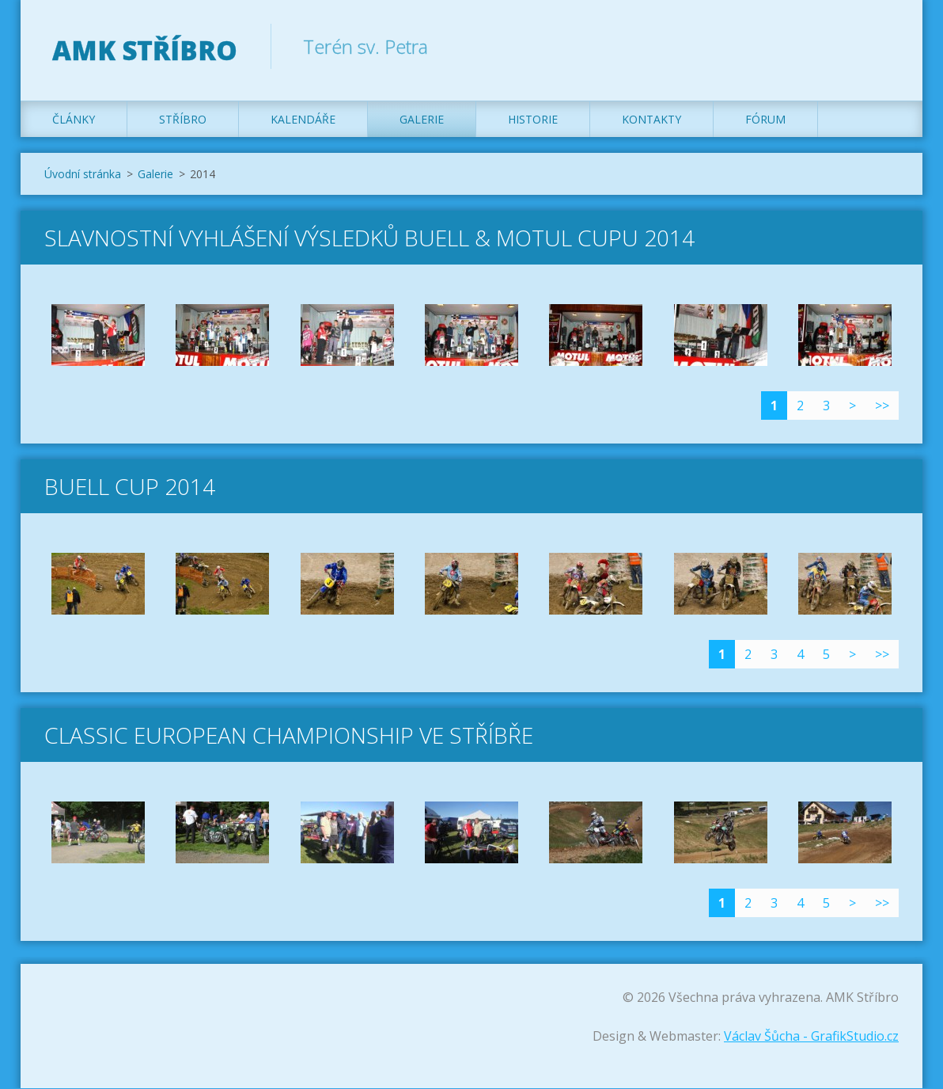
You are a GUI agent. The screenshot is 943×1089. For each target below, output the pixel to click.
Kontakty (651, 120)
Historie (533, 120)
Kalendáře (303, 120)
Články (73, 120)
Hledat (881, 46)
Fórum (765, 120)
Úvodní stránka (82, 174)
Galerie (422, 120)
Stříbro (182, 120)
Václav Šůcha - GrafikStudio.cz (811, 1036)
